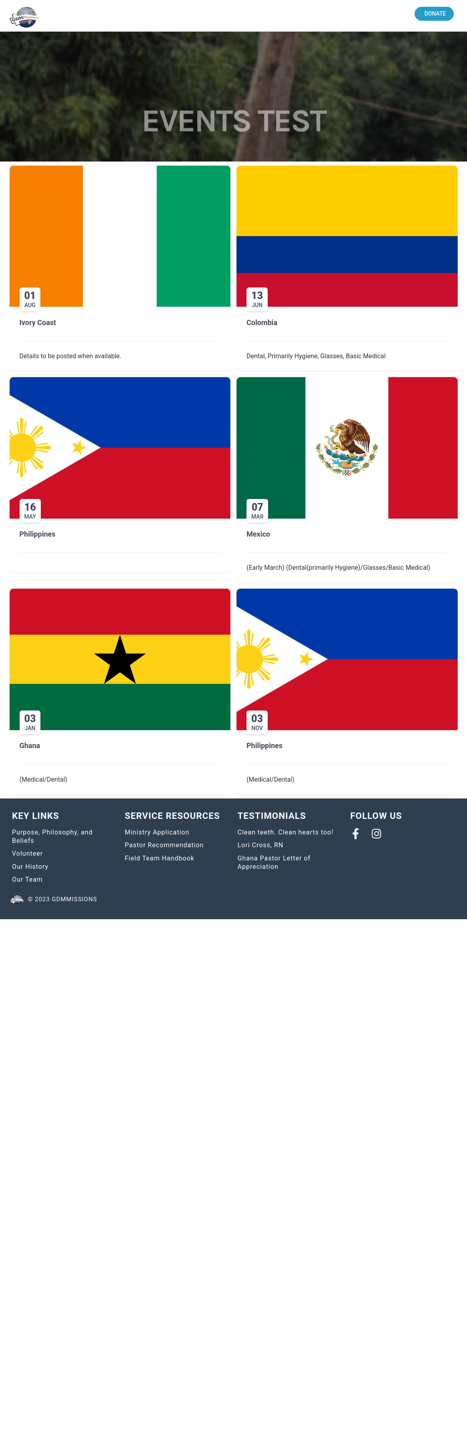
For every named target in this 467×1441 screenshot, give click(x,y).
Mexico (258, 534)
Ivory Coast (38, 322)
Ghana (30, 745)
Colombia (262, 322)
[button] (434, 14)
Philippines (38, 534)
